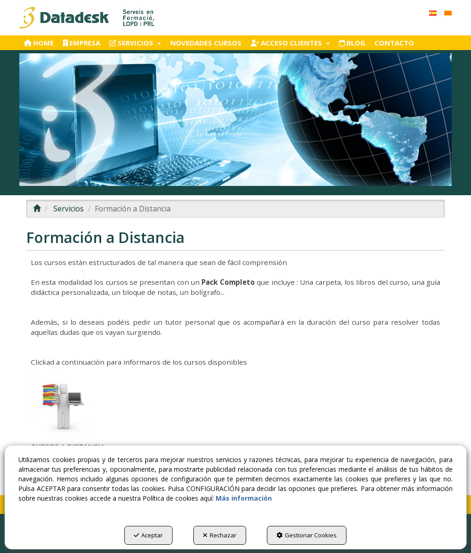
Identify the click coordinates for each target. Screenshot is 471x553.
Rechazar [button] (219, 535)
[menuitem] (440, 12)
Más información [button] (244, 498)
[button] (87, 17)
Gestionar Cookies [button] (306, 535)
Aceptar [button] (148, 535)
